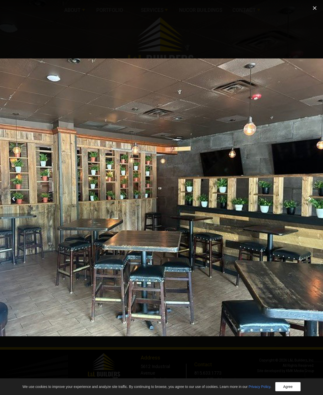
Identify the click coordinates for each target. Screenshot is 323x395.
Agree (287, 387)
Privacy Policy (259, 387)
